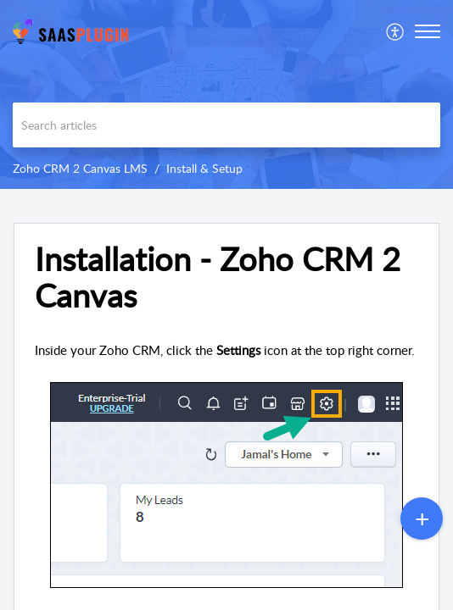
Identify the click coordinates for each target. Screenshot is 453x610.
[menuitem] (396, 31)
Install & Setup (204, 168)
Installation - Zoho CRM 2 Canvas (217, 278)
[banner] (226, 94)
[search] (226, 125)
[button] (427, 31)
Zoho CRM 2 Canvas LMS (80, 168)
